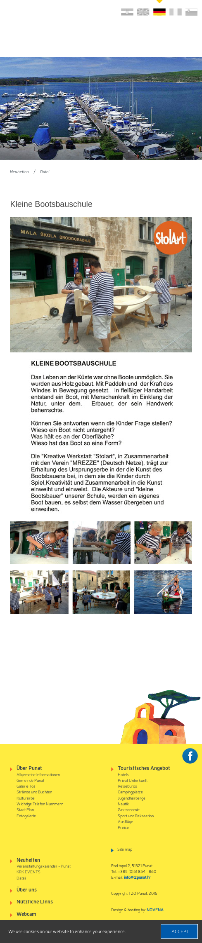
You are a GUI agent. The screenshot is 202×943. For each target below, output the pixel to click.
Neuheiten (19, 171)
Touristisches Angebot (144, 767)
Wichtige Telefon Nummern (40, 803)
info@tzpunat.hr (137, 877)
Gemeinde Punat (30, 780)
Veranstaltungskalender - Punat (44, 865)
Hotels (123, 774)
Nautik (123, 803)
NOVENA (155, 909)
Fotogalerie (26, 815)
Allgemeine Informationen (38, 774)
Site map (124, 849)
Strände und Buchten (34, 791)
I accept (179, 931)
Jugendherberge (131, 797)
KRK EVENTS (28, 871)
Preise (123, 827)
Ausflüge (125, 821)
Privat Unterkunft (132, 780)
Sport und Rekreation (136, 815)
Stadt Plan (25, 809)
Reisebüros (127, 785)
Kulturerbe (26, 797)
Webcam (26, 913)
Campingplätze (130, 791)
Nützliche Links (35, 901)
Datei (45, 171)
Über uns (27, 889)
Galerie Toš (26, 785)
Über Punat (29, 767)
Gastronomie (129, 809)
